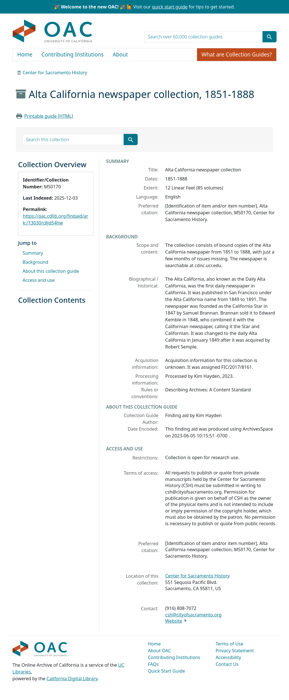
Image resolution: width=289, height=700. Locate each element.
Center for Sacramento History (55, 72)
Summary (33, 253)
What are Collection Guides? (237, 54)
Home (24, 54)
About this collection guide (51, 271)
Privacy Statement (235, 650)
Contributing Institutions (72, 54)
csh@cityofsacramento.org (193, 615)
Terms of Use (229, 644)
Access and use (39, 280)
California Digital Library (72, 678)
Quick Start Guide (166, 671)
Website (173, 621)
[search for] (203, 36)
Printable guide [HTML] (48, 116)
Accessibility (228, 657)
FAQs (153, 664)
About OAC (159, 650)
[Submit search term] (269, 36)
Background (35, 262)
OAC (52, 31)
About (120, 54)
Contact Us (227, 664)
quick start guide (169, 7)
